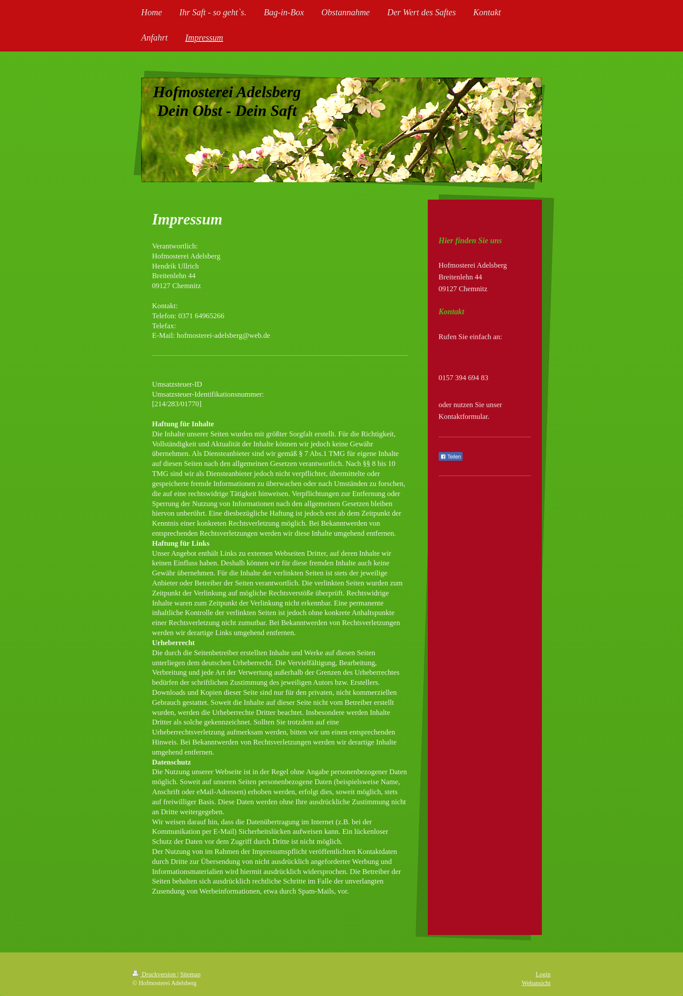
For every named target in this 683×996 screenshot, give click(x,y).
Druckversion (154, 974)
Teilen (450, 457)
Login (543, 974)
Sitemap (190, 974)
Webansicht (536, 982)
